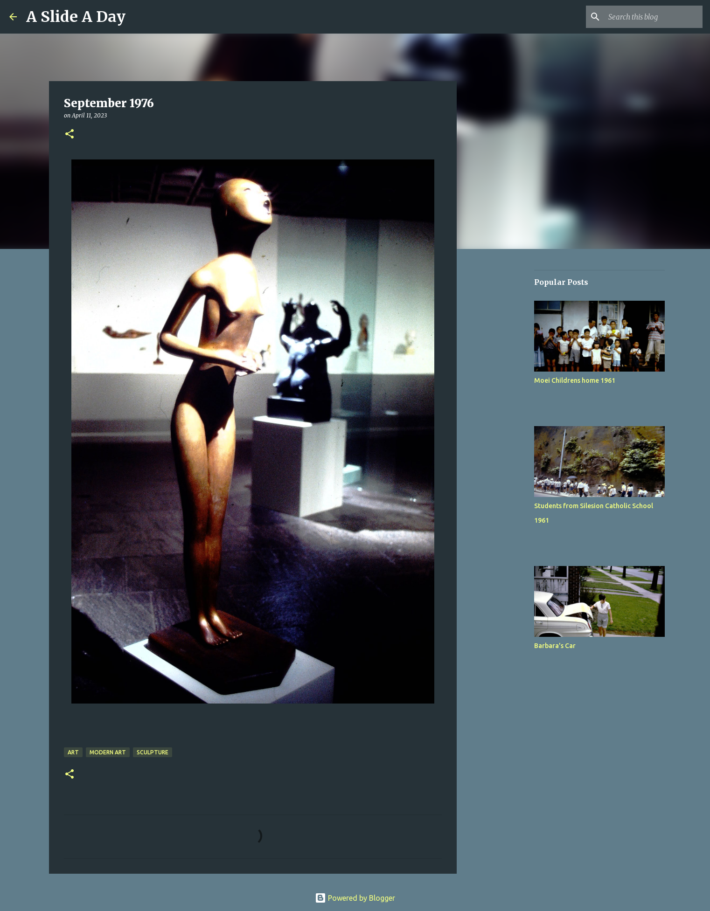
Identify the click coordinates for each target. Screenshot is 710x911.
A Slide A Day (75, 16)
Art (73, 752)
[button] (69, 134)
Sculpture (152, 752)
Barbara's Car (555, 645)
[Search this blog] (654, 17)
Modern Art (108, 752)
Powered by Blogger (355, 898)
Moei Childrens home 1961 (574, 380)
